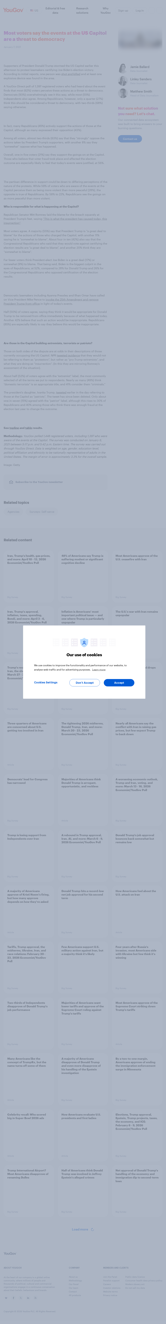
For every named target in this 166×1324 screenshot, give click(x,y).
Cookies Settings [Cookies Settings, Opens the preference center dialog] (45, 682)
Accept (119, 682)
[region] (84, 662)
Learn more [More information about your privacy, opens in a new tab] (98, 669)
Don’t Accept (85, 682)
